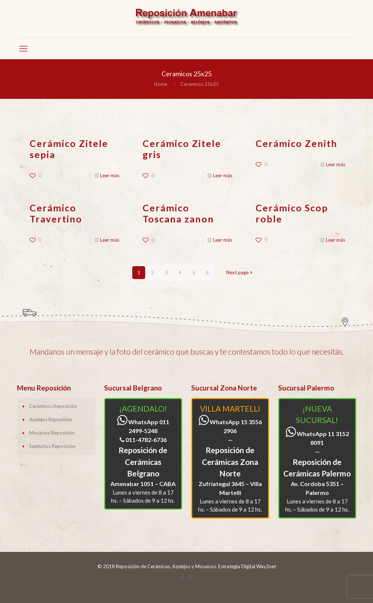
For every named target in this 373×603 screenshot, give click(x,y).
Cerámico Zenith (296, 143)
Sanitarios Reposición (52, 446)
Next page (239, 272)
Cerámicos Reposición (53, 406)
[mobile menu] (23, 48)
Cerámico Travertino (56, 213)
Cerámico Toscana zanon (178, 213)
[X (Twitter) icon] (190, 576)
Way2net (266, 566)
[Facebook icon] (183, 576)
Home (160, 84)
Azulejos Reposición (50, 419)
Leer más (109, 175)
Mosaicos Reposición (52, 433)
